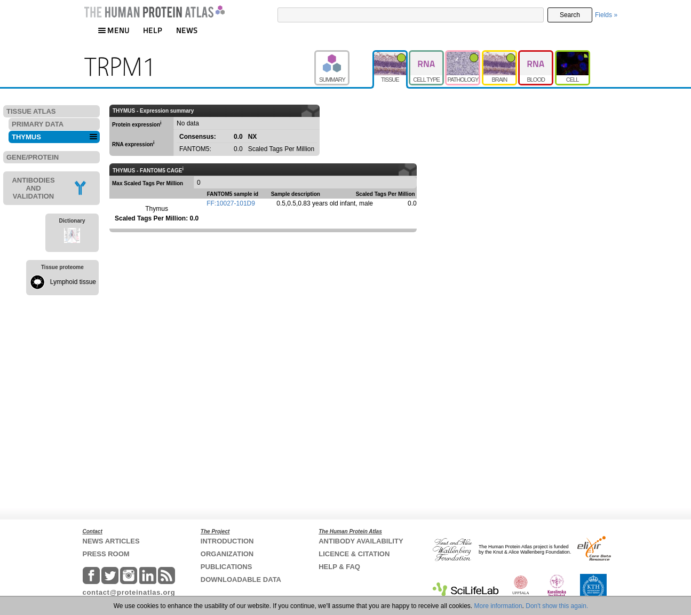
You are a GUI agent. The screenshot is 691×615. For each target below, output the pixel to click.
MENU (114, 30)
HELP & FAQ (339, 567)
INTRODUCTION (227, 541)
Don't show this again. (557, 606)
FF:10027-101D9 (230, 203)
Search (570, 15)
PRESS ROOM (106, 554)
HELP (152, 30)
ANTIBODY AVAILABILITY (361, 541)
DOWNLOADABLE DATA (241, 579)
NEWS (187, 30)
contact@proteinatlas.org (129, 592)
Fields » (606, 15)
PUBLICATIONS (226, 567)
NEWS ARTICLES (111, 541)
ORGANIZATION (227, 554)
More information (498, 606)
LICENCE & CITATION (354, 554)
